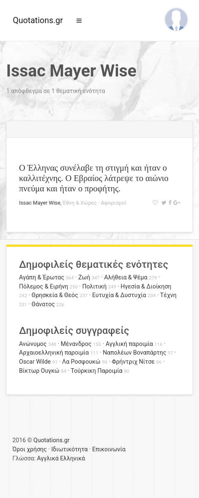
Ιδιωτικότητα (69, 449)
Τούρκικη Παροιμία (96, 370)
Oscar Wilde (35, 361)
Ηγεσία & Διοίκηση (146, 286)
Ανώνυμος (33, 344)
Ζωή (84, 277)
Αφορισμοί (114, 203)
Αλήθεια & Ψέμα (125, 277)
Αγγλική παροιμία (129, 344)
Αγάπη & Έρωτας (41, 277)
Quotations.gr (38, 20)
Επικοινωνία (109, 449)
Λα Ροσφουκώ (81, 361)
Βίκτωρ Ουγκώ (39, 370)
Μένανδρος (76, 344)
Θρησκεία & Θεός (54, 295)
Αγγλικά (47, 458)
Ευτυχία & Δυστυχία (119, 295)
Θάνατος (43, 304)
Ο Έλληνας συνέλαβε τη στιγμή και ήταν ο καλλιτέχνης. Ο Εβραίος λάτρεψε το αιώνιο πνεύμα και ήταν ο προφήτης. (93, 178)
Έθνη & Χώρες (79, 203)
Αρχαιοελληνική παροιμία (54, 352)
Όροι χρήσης (29, 449)
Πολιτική (94, 286)
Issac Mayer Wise (39, 203)
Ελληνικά (72, 458)
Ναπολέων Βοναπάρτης (134, 352)
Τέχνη (168, 295)
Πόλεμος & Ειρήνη (43, 286)
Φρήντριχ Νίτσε (133, 361)
